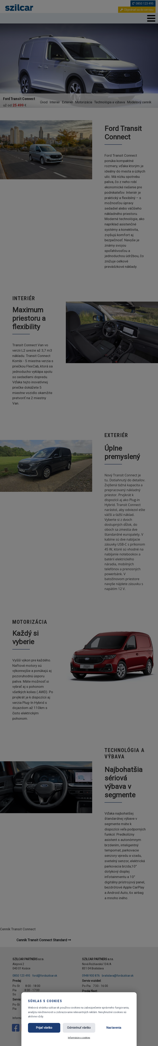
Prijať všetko (44, 1027)
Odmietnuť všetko (79, 1027)
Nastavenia (113, 1027)
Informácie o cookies (79, 1037)
